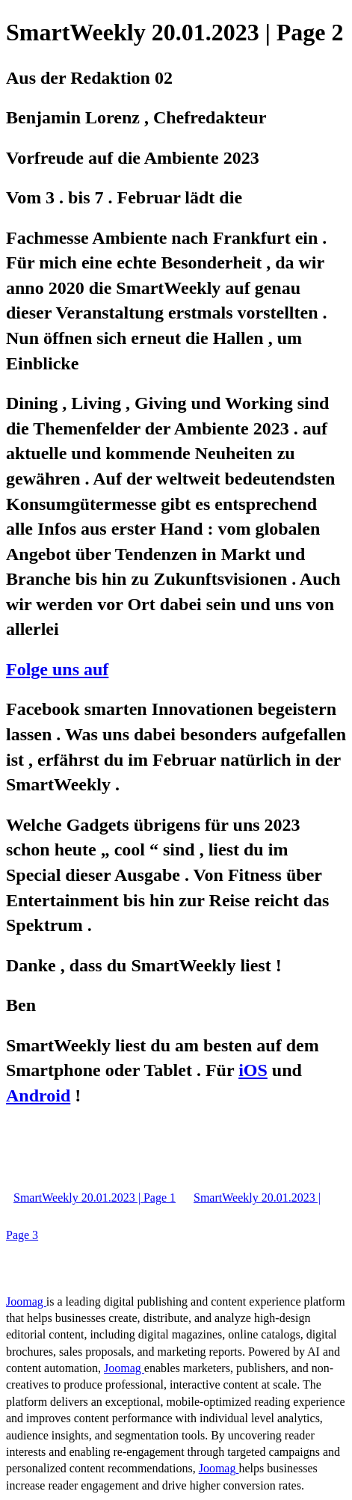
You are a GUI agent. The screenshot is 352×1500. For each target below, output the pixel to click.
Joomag (26, 1301)
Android (38, 1095)
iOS (253, 1070)
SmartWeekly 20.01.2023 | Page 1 (94, 1197)
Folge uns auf (57, 669)
